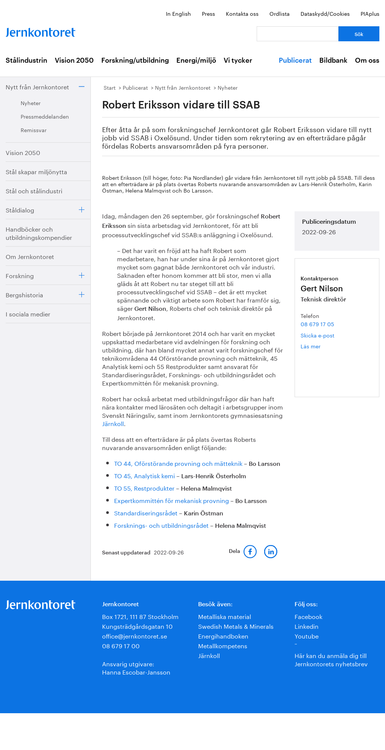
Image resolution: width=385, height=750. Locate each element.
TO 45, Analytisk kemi (144, 475)
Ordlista (279, 13)
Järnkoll (113, 423)
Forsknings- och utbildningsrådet (161, 524)
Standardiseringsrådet (145, 512)
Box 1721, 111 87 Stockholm (140, 615)
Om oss (367, 60)
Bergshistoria (24, 294)
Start (110, 87)
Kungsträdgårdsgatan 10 (137, 625)
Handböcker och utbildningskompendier (39, 232)
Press (208, 13)
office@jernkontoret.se (134, 635)
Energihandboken (223, 635)
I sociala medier (28, 313)
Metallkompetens (222, 645)
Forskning (20, 275)
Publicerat (295, 60)
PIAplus (370, 13)
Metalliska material (224, 615)
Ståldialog (20, 209)
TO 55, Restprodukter (144, 487)
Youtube (307, 635)
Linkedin (307, 625)
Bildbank (333, 60)
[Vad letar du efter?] (297, 33)
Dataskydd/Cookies (325, 13)
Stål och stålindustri (34, 190)
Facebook (308, 615)
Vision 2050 (74, 60)
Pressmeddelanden (45, 116)
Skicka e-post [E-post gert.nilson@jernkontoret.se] (317, 335)
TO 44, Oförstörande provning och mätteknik (178, 462)
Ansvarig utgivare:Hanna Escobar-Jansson (136, 667)
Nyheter (31, 102)
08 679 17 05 (317, 323)
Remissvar (34, 129)
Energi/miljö (196, 60)
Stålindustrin (26, 60)
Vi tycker (238, 60)
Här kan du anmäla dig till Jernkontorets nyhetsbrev (331, 659)
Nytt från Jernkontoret (37, 86)
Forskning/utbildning (135, 60)
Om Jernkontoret (30, 256)
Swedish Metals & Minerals (236, 625)
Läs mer (319, 346)
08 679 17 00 (121, 645)
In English (178, 13)
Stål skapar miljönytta (36, 171)
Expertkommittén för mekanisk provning (171, 500)
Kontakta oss (242, 13)
